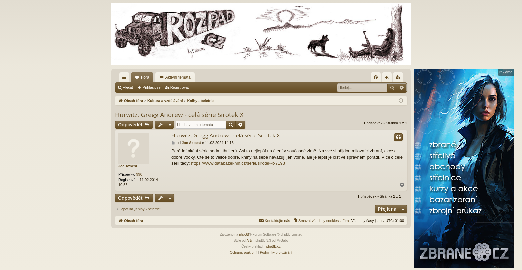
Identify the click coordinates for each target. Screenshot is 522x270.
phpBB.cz (273, 246)
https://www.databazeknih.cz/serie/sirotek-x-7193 (238, 163)
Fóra (145, 77)
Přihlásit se (152, 87)
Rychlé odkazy (125, 78)
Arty (250, 240)
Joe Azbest (127, 166)
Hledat (128, 87)
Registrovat (179, 87)
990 (139, 174)
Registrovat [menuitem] (399, 78)
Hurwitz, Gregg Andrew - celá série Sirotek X (179, 114)
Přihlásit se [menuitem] (388, 78)
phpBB (244, 234)
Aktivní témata (178, 77)
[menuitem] (376, 77)
